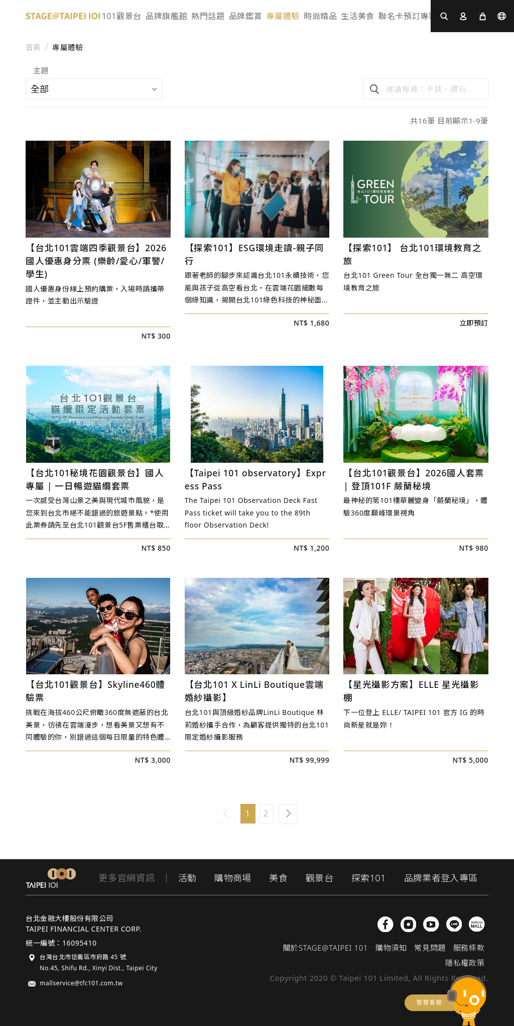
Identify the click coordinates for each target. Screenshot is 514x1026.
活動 (187, 878)
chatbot (445, 1000)
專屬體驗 (283, 16)
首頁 (33, 47)
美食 (278, 878)
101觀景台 (122, 16)
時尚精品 (320, 16)
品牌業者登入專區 (441, 878)
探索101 (368, 878)
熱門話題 (208, 16)
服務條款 (468, 948)
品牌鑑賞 (246, 16)
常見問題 (429, 948)
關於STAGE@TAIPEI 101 (325, 948)
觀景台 (319, 878)
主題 (40, 71)
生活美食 (357, 16)
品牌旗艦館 (166, 16)
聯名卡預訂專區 (407, 16)
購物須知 (391, 948)
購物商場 (232, 878)
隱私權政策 (464, 963)
